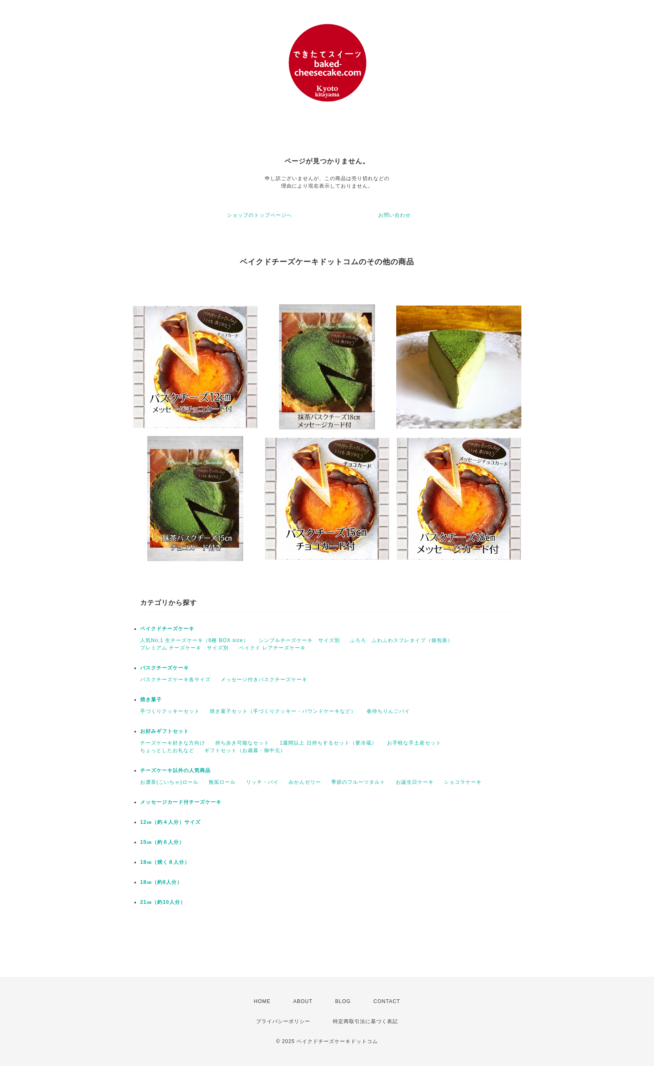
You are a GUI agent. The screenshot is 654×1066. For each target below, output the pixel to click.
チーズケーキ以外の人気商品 (175, 770)
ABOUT (302, 1001)
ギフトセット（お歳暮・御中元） (245, 750)
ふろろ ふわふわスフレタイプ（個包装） (401, 640)
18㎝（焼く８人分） (165, 862)
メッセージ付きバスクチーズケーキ (264, 679)
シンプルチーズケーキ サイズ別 (299, 640)
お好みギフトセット (164, 731)
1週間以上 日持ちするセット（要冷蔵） (328, 743)
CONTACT (386, 1001)
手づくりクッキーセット (170, 711)
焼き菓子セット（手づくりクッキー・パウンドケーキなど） (283, 711)
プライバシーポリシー (283, 1021)
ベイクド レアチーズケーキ (272, 648)
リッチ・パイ (262, 782)
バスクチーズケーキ (164, 668)
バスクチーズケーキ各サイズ (175, 679)
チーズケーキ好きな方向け (172, 743)
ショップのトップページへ (259, 215)
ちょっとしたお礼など (167, 750)
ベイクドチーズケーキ (167, 629)
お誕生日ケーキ (415, 782)
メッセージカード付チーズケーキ (180, 802)
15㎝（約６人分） (162, 842)
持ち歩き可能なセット (242, 743)
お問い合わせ (394, 215)
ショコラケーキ (463, 782)
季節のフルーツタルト (358, 782)
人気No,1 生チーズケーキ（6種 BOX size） (194, 640)
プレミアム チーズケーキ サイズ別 (184, 648)
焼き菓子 (151, 699)
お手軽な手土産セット (414, 743)
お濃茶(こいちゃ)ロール (169, 782)
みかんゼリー (305, 782)
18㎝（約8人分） (161, 882)
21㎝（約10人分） (163, 902)
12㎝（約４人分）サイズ (170, 822)
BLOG (343, 1001)
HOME (262, 1001)
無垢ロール (222, 782)
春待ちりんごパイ (388, 711)
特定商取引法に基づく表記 (365, 1021)
